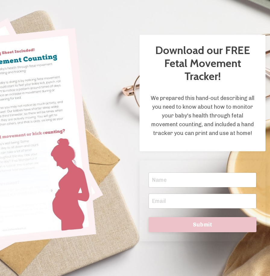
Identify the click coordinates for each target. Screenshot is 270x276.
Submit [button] (202, 224)
